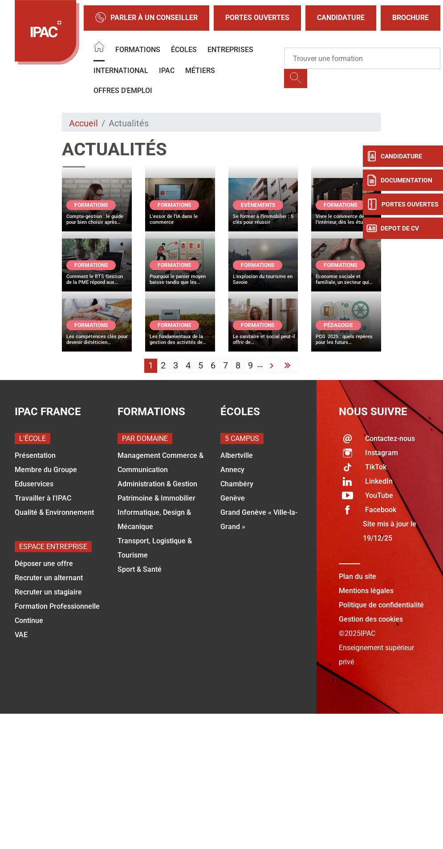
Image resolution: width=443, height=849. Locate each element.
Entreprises (230, 49)
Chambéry (236, 484)
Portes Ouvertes (257, 17)
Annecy (232, 469)
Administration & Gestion (157, 484)
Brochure (410, 17)
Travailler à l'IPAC (43, 498)
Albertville (236, 455)
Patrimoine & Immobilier (156, 498)
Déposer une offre (44, 563)
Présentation (35, 455)
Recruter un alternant (49, 578)
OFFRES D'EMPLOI (122, 90)
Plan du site (357, 576)
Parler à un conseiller (146, 18)
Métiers (200, 70)
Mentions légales (366, 590)
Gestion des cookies (371, 619)
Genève (232, 498)
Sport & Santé (140, 569)
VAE (21, 635)
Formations (137, 49)
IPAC (167, 70)
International (120, 70)
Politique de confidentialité (381, 605)
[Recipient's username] (362, 58)
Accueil (83, 123)
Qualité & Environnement (54, 512)
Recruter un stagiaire (48, 592)
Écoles (184, 49)
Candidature (341, 17)
